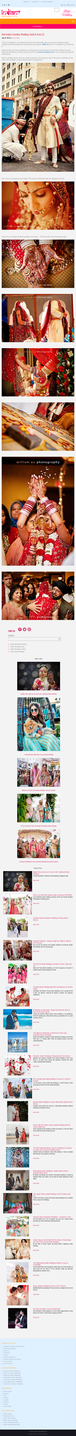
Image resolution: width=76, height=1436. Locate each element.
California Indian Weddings (12, 1375)
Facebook (20, 629)
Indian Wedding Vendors (11, 1422)
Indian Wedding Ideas (17, 647)
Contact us (6, 1353)
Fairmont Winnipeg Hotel (46, 52)
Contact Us (35, 1)
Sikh (4, 1395)
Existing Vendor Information (12, 1359)
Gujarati (5, 1400)
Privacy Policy (7, 1361)
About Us (26, 1)
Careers (5, 1355)
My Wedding (38, 26)
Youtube (29, 629)
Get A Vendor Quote (9, 1418)
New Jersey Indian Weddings (12, 1379)
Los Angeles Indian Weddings (12, 1382)
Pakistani (6, 1393)
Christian (6, 1402)
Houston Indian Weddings (11, 1371)
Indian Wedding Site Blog (11, 1424)
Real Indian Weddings (17, 652)
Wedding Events (8, 1416)
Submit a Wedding (9, 1348)
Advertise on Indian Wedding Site (13, 1346)
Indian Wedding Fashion (18, 649)
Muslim (5, 1404)
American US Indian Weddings (13, 1384)
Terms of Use (33, 1434)
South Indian (7, 1406)
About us (6, 1350)
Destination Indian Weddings (12, 1377)
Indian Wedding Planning (18, 644)
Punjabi (5, 1398)
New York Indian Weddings (12, 1373)
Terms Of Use (7, 1363)
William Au (45, 44)
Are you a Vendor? (47, 1)
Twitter (24, 629)
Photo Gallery (7, 1414)
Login (64, 5)
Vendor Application (9, 1357)
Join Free (72, 5)
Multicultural (7, 1391)
